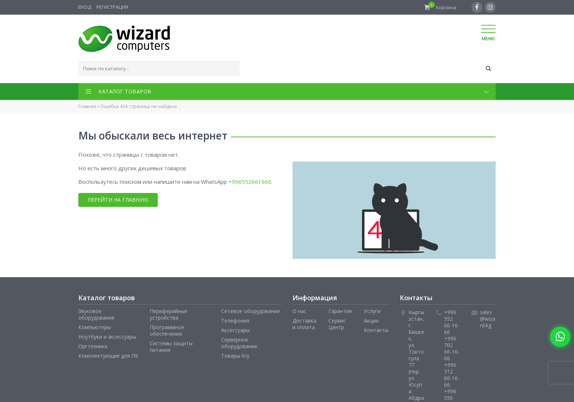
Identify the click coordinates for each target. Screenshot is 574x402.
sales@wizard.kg (487, 319)
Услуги (372, 311)
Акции (371, 320)
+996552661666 (249, 181)
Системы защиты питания (171, 346)
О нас (299, 311)
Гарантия (340, 311)
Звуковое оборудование (96, 314)
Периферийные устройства (168, 314)
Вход (84, 7)
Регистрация (112, 7)
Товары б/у (235, 355)
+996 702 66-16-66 (451, 348)
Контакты (376, 330)
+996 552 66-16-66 (451, 322)
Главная (87, 106)
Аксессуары (235, 330)
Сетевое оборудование (250, 311)
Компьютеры (94, 327)
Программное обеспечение (167, 330)
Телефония (235, 320)
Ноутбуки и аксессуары (107, 336)
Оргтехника (92, 346)
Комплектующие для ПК (108, 355)
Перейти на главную (118, 199)
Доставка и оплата (304, 324)
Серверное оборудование (239, 343)
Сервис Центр (337, 324)
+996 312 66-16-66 (451, 374)
